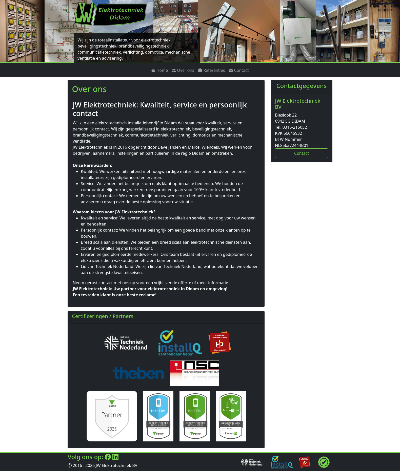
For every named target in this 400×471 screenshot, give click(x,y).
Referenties (211, 70)
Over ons (183, 70)
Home (159, 70)
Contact (239, 70)
